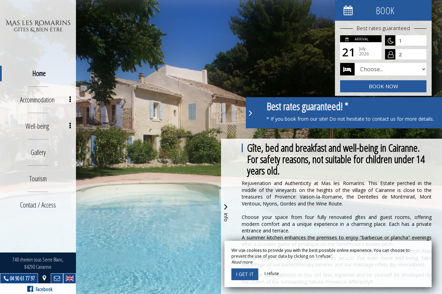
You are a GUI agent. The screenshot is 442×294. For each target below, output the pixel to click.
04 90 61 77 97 (22, 278)
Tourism (38, 178)
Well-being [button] (48, 126)
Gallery (38, 152)
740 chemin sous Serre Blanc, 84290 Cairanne (38, 263)
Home (39, 73)
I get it (245, 274)
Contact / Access (38, 205)
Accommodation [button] (45, 99)
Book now (383, 86)
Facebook (39, 289)
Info (226, 212)
